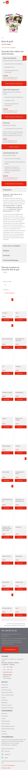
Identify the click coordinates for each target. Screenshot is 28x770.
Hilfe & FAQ (4, 679)
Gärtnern (4, 407)
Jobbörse (3, 726)
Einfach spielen (5, 462)
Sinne (17, 299)
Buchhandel (4, 695)
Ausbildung (18, 354)
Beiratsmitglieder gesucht (7, 721)
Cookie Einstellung (6, 684)
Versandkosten (11, 87)
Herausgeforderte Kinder (19, 462)
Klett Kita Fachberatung (7, 702)
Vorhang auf (18, 518)
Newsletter (4, 729)
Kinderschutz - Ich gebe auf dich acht (20, 490)
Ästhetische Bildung (6, 601)
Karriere (3, 713)
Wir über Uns (4, 711)
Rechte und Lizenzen (6, 700)
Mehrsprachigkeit (6, 435)
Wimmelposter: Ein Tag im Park (20, 326)
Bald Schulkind (5, 574)
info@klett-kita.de (9, 667)
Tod (3, 354)
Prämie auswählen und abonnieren (14, 93)
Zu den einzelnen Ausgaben (8, 57)
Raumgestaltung (19, 380)
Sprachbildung (19, 547)
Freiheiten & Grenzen (7, 380)
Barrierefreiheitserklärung (7, 723)
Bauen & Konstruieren (7, 326)
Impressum (4, 708)
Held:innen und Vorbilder (19, 408)
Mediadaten (4, 697)
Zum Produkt (5, 306)
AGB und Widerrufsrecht (7, 690)
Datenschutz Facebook (7, 687)
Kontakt (3, 692)
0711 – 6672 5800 (9, 661)
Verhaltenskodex (5, 716)
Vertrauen (18, 435)
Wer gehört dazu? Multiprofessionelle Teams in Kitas (6, 519)
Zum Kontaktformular (10, 644)
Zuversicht (4, 299)
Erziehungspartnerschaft (7, 490)
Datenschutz (4, 682)
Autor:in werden (5, 718)
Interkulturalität (19, 574)
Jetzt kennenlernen (14, 157)
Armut (17, 601)
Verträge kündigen (6, 763)
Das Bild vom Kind (6, 547)
